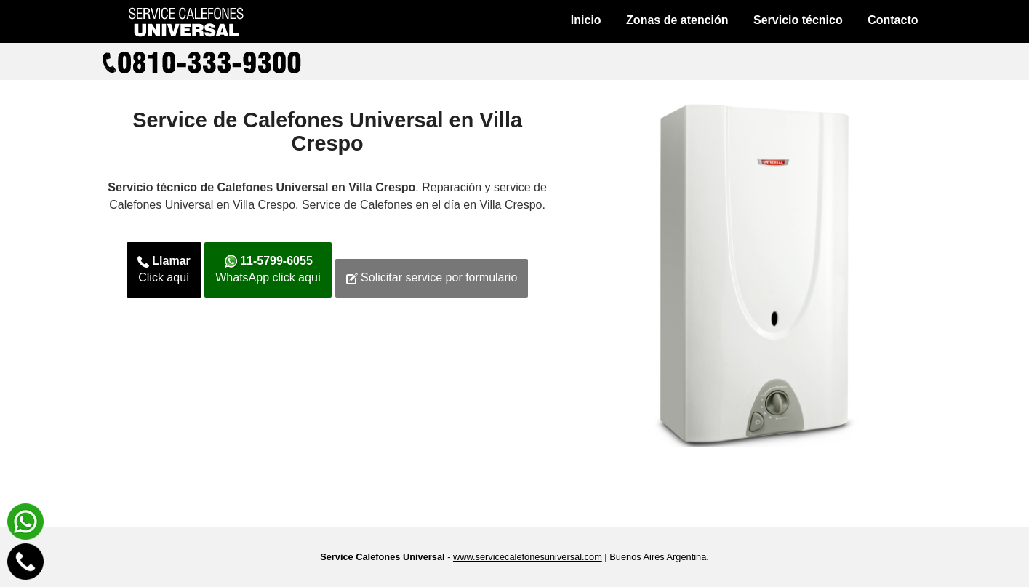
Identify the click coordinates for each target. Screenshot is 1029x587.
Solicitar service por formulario (432, 277)
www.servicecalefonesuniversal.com (527, 556)
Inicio (586, 20)
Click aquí (164, 269)
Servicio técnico (798, 20)
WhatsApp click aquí (268, 269)
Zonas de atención (677, 20)
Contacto (893, 20)
